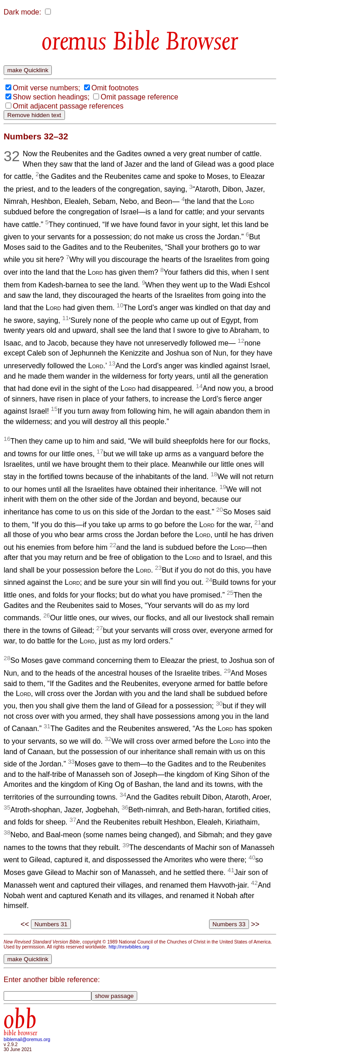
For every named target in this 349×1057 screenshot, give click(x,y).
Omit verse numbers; (46, 88)
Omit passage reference (139, 97)
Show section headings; (51, 97)
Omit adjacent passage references (68, 106)
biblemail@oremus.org (27, 1039)
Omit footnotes (115, 88)
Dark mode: (22, 12)
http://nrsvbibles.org (129, 946)
